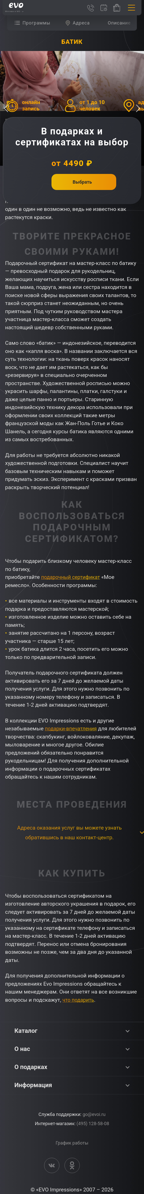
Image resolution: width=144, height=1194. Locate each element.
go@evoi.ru (94, 1114)
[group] (33, 23)
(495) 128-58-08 (92, 1123)
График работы (72, 1143)
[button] (138, 108)
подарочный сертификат (72, 577)
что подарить (79, 1000)
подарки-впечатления (72, 729)
